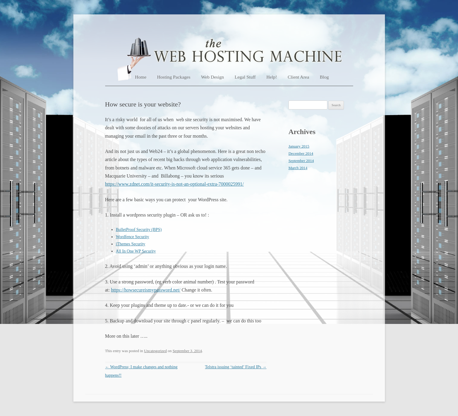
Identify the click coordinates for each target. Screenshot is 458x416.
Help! (271, 76)
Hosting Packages (173, 76)
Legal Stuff (245, 76)
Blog (324, 76)
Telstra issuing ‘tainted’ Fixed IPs (235, 367)
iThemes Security (130, 244)
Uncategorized (155, 351)
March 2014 (297, 168)
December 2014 (300, 153)
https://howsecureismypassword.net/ (145, 289)
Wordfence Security (132, 237)
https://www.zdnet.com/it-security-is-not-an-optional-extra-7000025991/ (174, 184)
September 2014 (301, 160)
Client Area (298, 76)
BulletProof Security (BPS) (139, 229)
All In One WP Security (136, 251)
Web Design (212, 76)
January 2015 (298, 146)
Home (140, 76)
